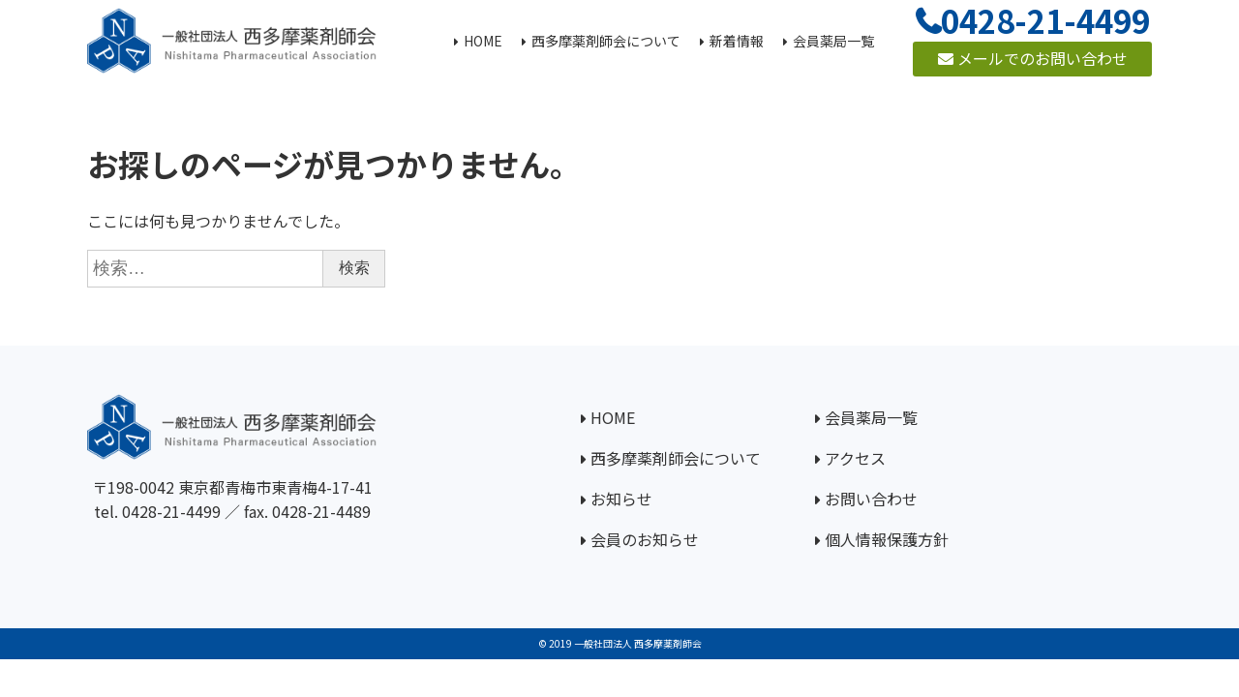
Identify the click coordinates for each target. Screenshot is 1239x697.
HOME (612, 417)
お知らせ (621, 498)
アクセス (855, 458)
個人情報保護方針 (887, 539)
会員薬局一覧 (871, 417)
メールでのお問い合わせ (1033, 58)
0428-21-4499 (171, 511)
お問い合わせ (871, 498)
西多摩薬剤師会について (675, 458)
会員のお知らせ (644, 539)
